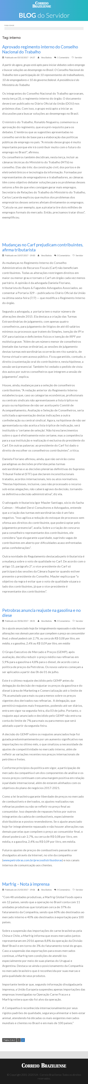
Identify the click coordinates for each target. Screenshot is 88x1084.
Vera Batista (46, 57)
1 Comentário (63, 57)
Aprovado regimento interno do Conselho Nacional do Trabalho (40, 49)
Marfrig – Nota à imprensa (26, 883)
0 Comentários (63, 255)
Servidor (78, 57)
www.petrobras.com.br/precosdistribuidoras (32, 860)
